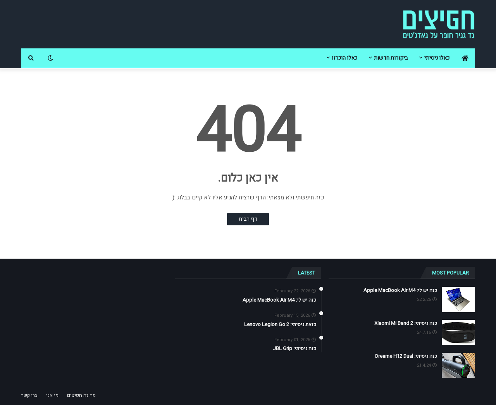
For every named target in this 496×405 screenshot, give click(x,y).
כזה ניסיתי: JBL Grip (294, 348)
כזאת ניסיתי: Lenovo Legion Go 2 (280, 324)
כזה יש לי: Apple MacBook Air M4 (400, 290)
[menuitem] (465, 58)
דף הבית (248, 219)
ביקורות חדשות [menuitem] (391, 58)
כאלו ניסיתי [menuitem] (437, 58)
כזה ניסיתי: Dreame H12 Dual (406, 356)
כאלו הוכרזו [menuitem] (344, 58)
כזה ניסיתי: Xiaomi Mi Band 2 (405, 323)
